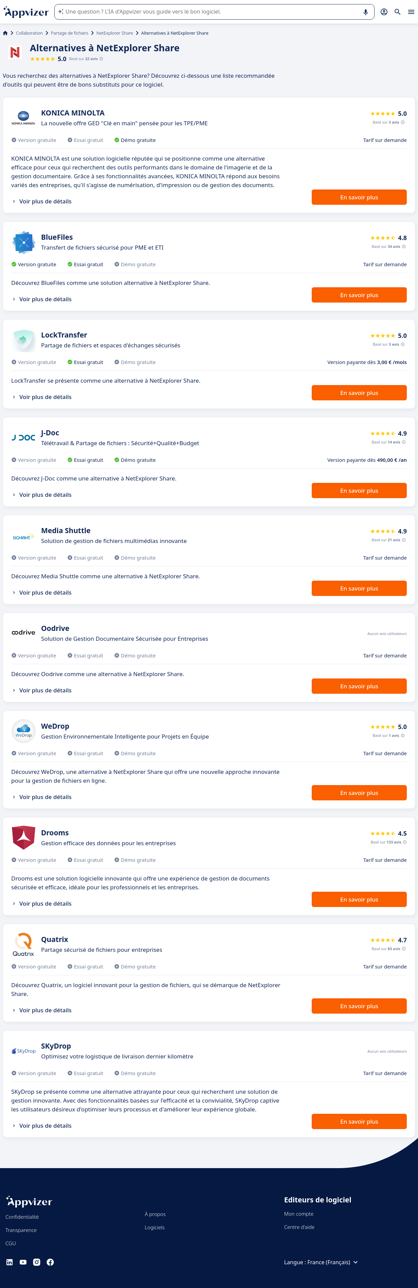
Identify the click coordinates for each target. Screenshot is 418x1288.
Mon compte (299, 1213)
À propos (155, 1214)
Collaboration (29, 33)
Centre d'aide (299, 1226)
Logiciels (154, 1227)
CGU (10, 1243)
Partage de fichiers (69, 33)
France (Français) (333, 1262)
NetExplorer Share (114, 33)
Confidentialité (22, 1216)
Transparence (21, 1230)
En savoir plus (359, 197)
